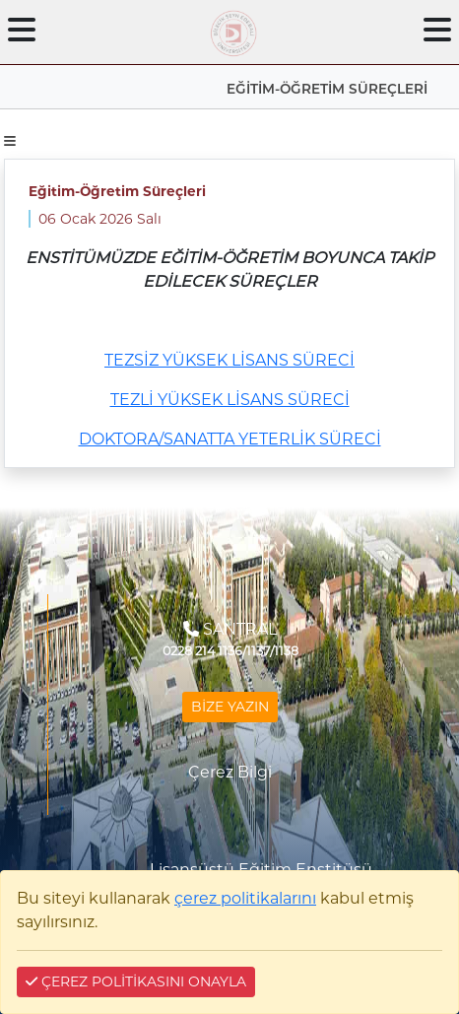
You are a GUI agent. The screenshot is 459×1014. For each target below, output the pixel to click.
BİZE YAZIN (230, 706)
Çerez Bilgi (230, 772)
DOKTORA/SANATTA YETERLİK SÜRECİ (230, 439)
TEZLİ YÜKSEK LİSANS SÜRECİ (230, 399)
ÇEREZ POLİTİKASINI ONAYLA (136, 981)
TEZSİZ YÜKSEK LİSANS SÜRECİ (229, 360)
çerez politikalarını (245, 898)
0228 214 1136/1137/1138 (230, 650)
